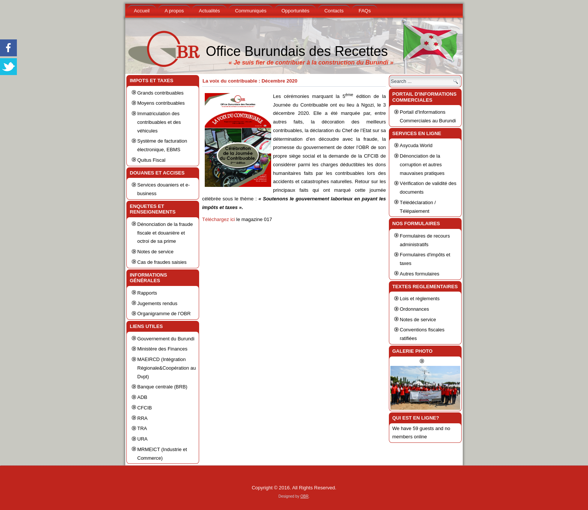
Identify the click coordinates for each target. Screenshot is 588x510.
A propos (174, 11)
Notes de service (155, 251)
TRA (142, 428)
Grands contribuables (160, 93)
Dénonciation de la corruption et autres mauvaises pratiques (422, 164)
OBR (304, 496)
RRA (142, 418)
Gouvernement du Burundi (165, 339)
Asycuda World (416, 145)
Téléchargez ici (219, 219)
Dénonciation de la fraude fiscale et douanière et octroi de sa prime (165, 232)
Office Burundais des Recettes (297, 51)
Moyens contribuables (160, 103)
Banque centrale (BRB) (162, 387)
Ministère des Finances (162, 349)
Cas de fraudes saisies (162, 262)
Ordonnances (414, 309)
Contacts (334, 11)
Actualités (209, 11)
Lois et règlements (420, 298)
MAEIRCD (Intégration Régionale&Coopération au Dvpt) (166, 368)
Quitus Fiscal (151, 160)
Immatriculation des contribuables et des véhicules (159, 122)
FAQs (364, 11)
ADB (142, 397)
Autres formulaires (419, 274)
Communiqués (251, 11)
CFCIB (144, 408)
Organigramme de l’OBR (163, 313)
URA (142, 439)
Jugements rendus (157, 303)
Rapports (147, 293)
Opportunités (295, 11)
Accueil (142, 11)
